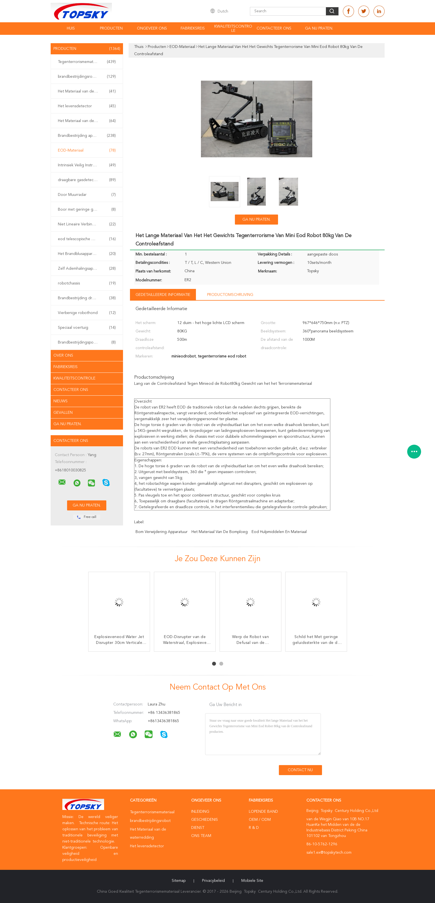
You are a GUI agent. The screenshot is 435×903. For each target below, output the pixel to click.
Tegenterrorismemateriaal (87, 62)
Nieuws (60, 401)
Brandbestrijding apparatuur (87, 135)
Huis (71, 28)
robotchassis (87, 283)
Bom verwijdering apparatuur (162, 532)
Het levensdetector (87, 106)
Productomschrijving (230, 295)
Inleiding (200, 812)
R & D (254, 828)
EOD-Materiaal (87, 150)
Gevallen (63, 413)
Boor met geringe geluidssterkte (87, 209)
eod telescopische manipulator (87, 239)
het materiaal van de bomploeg (219, 532)
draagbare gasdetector (87, 180)
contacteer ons (274, 28)
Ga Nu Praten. (319, 28)
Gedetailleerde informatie (163, 295)
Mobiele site (252, 881)
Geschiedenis (204, 820)
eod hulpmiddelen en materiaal (279, 532)
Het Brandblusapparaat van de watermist (88, 254)
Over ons (63, 355)
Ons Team (201, 836)
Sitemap (179, 881)
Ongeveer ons (152, 28)
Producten (111, 28)
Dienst (197, 828)
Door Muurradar (87, 195)
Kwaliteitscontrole (233, 29)
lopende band (263, 812)
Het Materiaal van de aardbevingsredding (88, 121)
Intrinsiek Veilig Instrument (87, 165)
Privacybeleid (213, 881)
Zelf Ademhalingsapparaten (87, 268)
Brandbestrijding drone (87, 298)
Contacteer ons (70, 390)
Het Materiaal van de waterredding (88, 91)
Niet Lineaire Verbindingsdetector (87, 224)
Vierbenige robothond (87, 313)
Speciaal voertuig (87, 327)
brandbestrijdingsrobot (87, 76)
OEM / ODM (260, 820)
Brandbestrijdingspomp (87, 342)
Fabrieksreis (193, 28)
